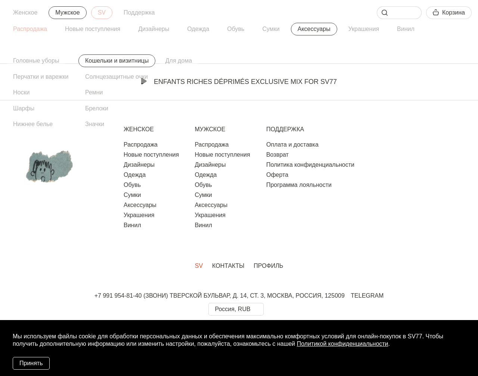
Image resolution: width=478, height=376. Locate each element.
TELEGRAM (367, 295)
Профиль (268, 266)
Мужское (67, 12)
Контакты (228, 266)
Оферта (277, 175)
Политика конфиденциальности (310, 165)
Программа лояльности (299, 185)
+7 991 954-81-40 (118, 295)
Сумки (270, 29)
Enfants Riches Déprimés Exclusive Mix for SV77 (239, 81)
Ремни (94, 92)
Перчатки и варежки (40, 76)
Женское (25, 12)
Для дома (178, 60)
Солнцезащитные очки (116, 76)
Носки (21, 92)
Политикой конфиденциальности (342, 344)
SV (102, 12)
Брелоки (96, 108)
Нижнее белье (33, 124)
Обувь (235, 29)
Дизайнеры (153, 29)
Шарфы (23, 108)
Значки (94, 124)
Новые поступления (92, 29)
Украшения (363, 29)
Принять (31, 363)
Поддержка (139, 12)
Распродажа (30, 29)
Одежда (198, 29)
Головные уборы (36, 60)
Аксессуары (314, 29)
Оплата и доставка (292, 144)
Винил (406, 29)
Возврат (277, 154)
